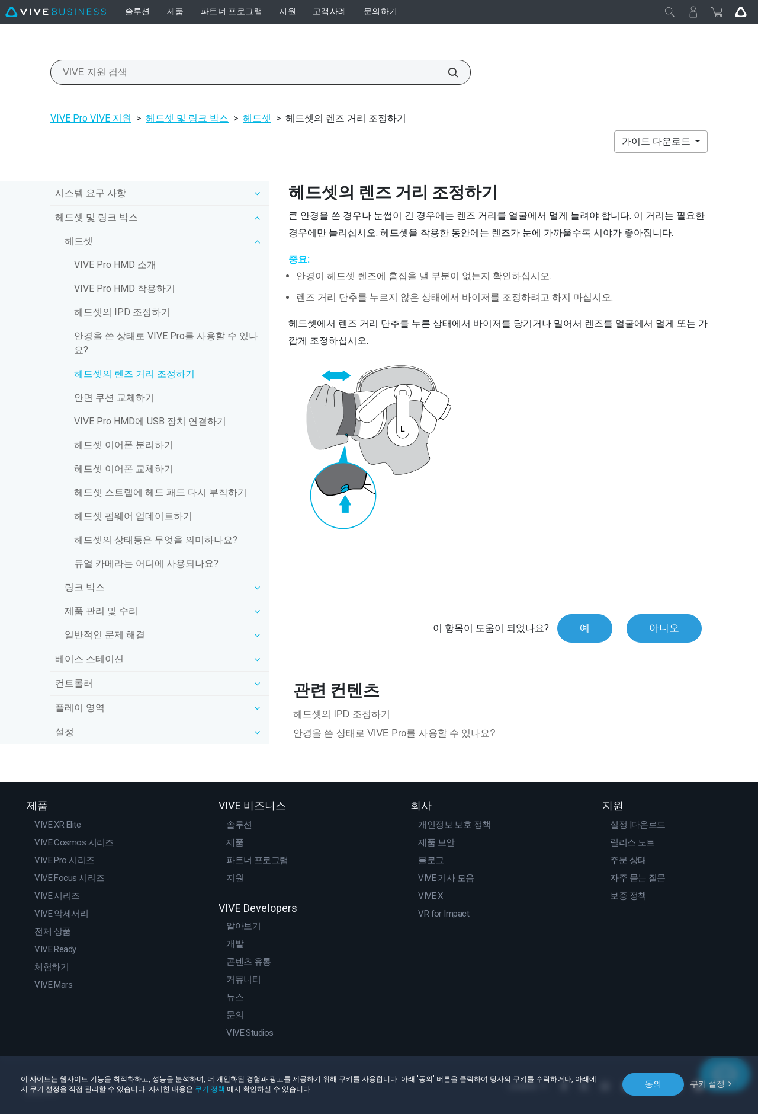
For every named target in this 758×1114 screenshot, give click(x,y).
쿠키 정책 (210, 1089)
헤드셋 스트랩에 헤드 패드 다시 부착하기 (160, 492)
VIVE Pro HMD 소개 (115, 264)
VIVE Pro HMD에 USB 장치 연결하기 (150, 421)
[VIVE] (55, 12)
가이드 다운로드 (657, 141)
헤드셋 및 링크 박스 (187, 118)
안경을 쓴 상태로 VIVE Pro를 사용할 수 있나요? (166, 343)
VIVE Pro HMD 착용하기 (124, 288)
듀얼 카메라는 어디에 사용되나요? (146, 563)
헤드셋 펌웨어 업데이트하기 (133, 516)
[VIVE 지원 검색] (446, 72)
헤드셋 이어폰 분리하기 (124, 445)
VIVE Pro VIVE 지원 (90, 118)
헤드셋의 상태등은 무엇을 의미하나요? (155, 539)
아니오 (664, 628)
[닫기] (670, 12)
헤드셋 (257, 118)
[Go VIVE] (741, 12)
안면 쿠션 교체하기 (114, 397)
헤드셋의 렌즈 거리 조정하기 (134, 373)
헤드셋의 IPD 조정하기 (122, 312)
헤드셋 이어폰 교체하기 (124, 468)
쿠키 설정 (707, 1084)
